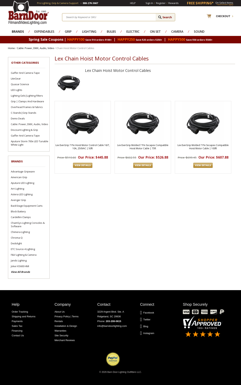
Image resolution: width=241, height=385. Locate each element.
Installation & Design (66, 326)
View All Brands (20, 272)
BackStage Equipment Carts (27, 205)
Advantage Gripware (23, 171)
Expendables (44, 31)
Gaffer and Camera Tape (25, 73)
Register (161, 3)
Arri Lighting (17, 188)
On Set (155, 31)
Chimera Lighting (20, 232)
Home (11, 48)
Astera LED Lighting (22, 194)
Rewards (173, 3)
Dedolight (16, 243)
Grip (68, 31)
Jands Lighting (19, 260)
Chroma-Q (17, 237)
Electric (133, 31)
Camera (177, 31)
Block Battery (18, 211)
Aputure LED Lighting (22, 183)
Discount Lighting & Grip (24, 130)
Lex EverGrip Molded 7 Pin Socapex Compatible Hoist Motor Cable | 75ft (142, 147)
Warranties (60, 330)
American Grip (19, 177)
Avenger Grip (18, 200)
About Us (60, 311)
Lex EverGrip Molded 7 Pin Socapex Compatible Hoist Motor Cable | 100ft (203, 147)
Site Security (61, 335)
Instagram (147, 333)
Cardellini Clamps (21, 217)
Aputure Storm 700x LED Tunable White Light (29, 143)
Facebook (147, 312)
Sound (199, 31)
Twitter (145, 319)
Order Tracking (20, 311)
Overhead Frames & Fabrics (27, 107)
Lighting (89, 31)
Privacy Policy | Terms (67, 316)
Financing (17, 330)
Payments (17, 321)
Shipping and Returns (24, 316)
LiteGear (16, 78)
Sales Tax (17, 326)
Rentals (59, 321)
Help (133, 3)
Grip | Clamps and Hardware (27, 101)
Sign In (149, 3)
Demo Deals (18, 118)
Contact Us (18, 335)
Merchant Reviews (65, 340)
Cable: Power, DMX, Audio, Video (35, 48)
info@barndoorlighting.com (112, 326)
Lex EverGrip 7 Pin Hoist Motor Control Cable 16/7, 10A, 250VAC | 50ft (82, 147)
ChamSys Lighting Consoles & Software (28, 224)
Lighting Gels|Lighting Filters (27, 95)
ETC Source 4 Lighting (23, 249)
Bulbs (111, 31)
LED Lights (16, 90)
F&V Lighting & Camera (23, 254)
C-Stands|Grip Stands (23, 112)
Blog (144, 326)
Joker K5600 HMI (20, 266)
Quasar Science (20, 84)
